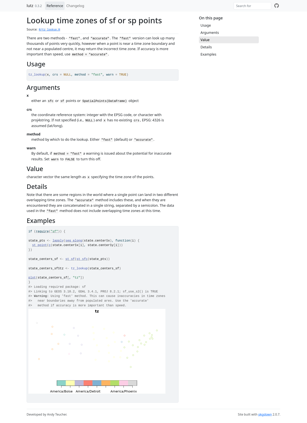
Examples (208, 54)
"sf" (54, 231)
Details (206, 47)
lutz (30, 5)
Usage (205, 25)
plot (32, 278)
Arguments (209, 32)
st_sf (70, 259)
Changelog (75, 5)
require (42, 231)
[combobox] (252, 6)
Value (204, 39)
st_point (39, 245)
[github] (276, 6)
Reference (55, 5)
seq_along (73, 241)
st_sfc (82, 259)
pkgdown (265, 414)
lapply (58, 241)
